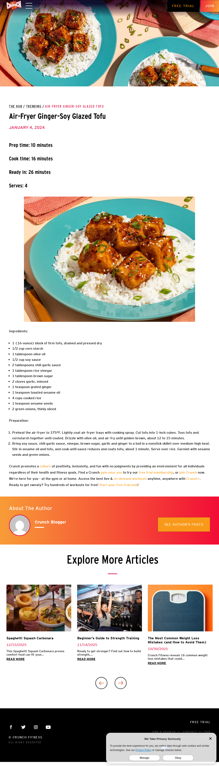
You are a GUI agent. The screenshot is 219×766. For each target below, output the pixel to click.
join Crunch (188, 472)
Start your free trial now (118, 485)
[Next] (121, 683)
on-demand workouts (130, 479)
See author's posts (183, 524)
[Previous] (101, 683)
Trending (33, 106)
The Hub (15, 106)
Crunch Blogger (50, 522)
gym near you (111, 472)
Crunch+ (193, 479)
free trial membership (155, 472)
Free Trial (183, 6)
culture (45, 466)
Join (209, 6)
